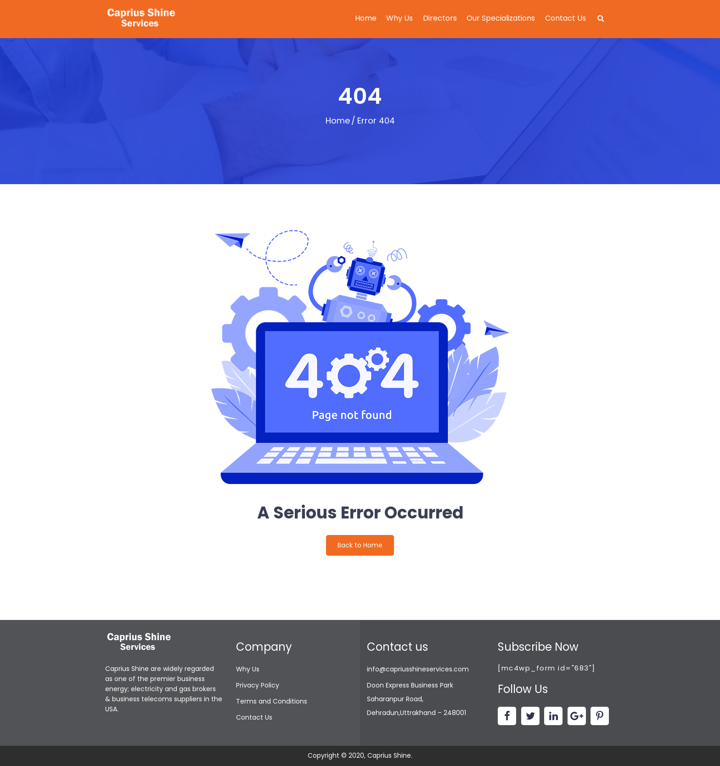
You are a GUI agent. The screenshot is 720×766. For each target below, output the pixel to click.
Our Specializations (501, 18)
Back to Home (360, 545)
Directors (440, 18)
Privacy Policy (257, 685)
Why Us (399, 18)
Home (366, 18)
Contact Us (565, 18)
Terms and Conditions (271, 701)
